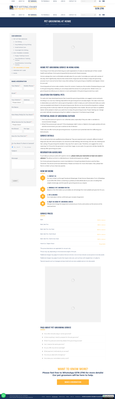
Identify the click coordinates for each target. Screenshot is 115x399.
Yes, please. (27, 147)
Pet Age (26, 128)
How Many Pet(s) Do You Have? (23, 114)
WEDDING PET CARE (19, 70)
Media (15, 73)
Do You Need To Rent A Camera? (23, 144)
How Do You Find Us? (19, 136)
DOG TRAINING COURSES (20, 53)
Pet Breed (15, 128)
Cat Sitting (18, 42)
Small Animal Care (20, 47)
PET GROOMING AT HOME (21, 67)
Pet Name (15, 107)
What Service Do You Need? (22, 122)
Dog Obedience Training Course (22, 59)
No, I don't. (17, 147)
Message (15, 158)
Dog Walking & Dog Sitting (23, 44)
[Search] (89, 14)
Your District (16, 100)
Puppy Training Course (22, 55)
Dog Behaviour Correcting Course (23, 64)
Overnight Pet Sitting (21, 50)
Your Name (16, 86)
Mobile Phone (29, 86)
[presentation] (24, 177)
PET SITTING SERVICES (19, 39)
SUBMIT (15, 181)
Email (14, 93)
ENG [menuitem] (100, 15)
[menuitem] (100, 15)
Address (27, 100)
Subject (14, 151)
